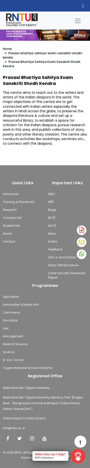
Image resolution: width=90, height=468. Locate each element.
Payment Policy (32, 458)
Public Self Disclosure (63, 265)
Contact (9, 241)
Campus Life (12, 218)
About (7, 233)
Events (52, 241)
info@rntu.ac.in (14, 428)
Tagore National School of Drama (27, 368)
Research (10, 210)
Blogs (52, 210)
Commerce (11, 312)
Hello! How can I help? (50, 454)
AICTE (52, 226)
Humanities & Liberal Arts (21, 304)
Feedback (55, 249)
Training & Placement (18, 202)
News (52, 233)
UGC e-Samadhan (62, 257)
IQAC (51, 194)
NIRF (51, 202)
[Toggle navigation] (77, 19)
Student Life (11, 226)
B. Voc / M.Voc (13, 360)
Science (9, 352)
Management (13, 336)
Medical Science (15, 344)
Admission (11, 194)
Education (10, 320)
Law (6, 328)
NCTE (51, 218)
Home (7, 49)
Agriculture (11, 297)
